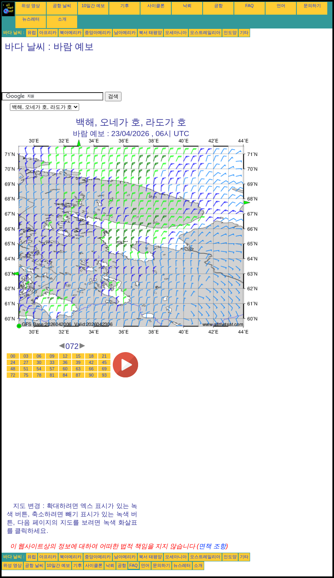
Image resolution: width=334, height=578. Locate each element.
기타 (244, 32)
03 (26, 356)
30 (39, 362)
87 (78, 375)
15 (78, 356)
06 (39, 356)
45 (104, 362)
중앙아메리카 (98, 32)
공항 (218, 5)
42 (91, 362)
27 (26, 362)
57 (52, 368)
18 (91, 356)
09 (52, 356)
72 (13, 375)
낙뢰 (187, 5)
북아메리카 (71, 32)
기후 (124, 5)
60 (65, 368)
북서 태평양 (150, 32)
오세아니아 (176, 32)
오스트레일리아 (205, 32)
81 (52, 375)
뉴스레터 (31, 19)
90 (91, 375)
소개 (62, 19)
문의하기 (312, 5)
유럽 (31, 32)
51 (26, 368)
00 (13, 356)
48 (13, 368)
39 (78, 362)
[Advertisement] (146, 74)
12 (65, 356)
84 (65, 375)
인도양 (230, 32)
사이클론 (156, 5)
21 (104, 356)
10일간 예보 (93, 5)
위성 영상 (30, 5)
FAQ (249, 5)
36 (65, 362)
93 (104, 375)
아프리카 (48, 32)
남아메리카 (125, 32)
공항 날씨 (62, 5)
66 (91, 368)
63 (78, 368)
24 (13, 362)
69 (104, 368)
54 (39, 368)
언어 (281, 5)
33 (52, 362)
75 (26, 375)
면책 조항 (212, 546)
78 (39, 375)
